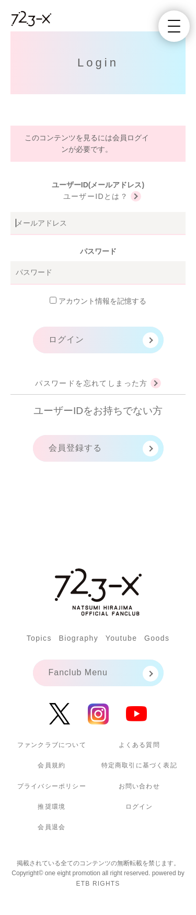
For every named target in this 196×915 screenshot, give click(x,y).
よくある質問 (139, 745)
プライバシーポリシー (51, 786)
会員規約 (51, 765)
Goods (156, 638)
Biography (78, 638)
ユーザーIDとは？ (96, 196)
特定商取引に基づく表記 (139, 765)
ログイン (66, 339)
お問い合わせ (139, 786)
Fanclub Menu (78, 672)
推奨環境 (51, 806)
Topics (39, 638)
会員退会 (51, 827)
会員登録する (75, 447)
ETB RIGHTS (98, 883)
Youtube (121, 638)
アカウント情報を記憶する (98, 301)
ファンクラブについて (51, 745)
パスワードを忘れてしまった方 (91, 383)
